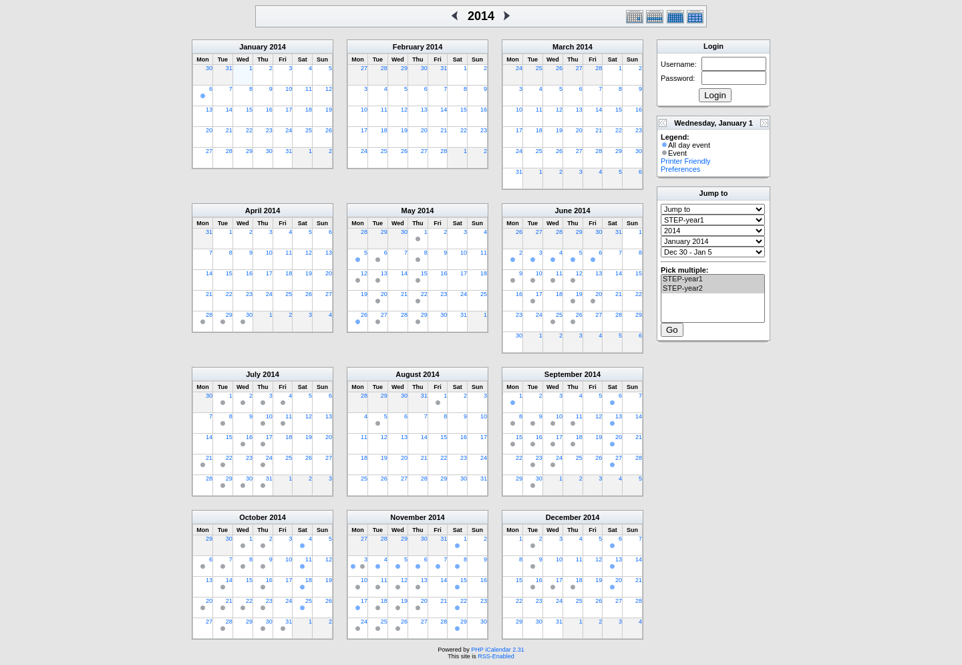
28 (229, 151)
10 (288, 89)
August (408, 374)
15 (249, 109)
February (408, 47)
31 (229, 68)
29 (249, 151)
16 (269, 109)
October (253, 517)
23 (269, 130)
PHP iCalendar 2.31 (497, 649)
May (409, 211)
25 (308, 130)
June (563, 211)
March (563, 47)
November (408, 517)
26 (328, 130)
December (563, 517)
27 (209, 151)
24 (288, 130)
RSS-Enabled (496, 656)
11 (308, 89)
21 (229, 130)
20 (209, 130)
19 (328, 109)
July (253, 374)
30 (209, 68)
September (563, 374)
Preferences (680, 169)
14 (229, 109)
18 (308, 109)
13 (209, 109)
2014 (277, 47)
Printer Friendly (686, 161)
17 (288, 109)
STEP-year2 (712, 288)
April (253, 211)
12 (328, 89)
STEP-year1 (712, 279)
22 (249, 130)
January (253, 47)
